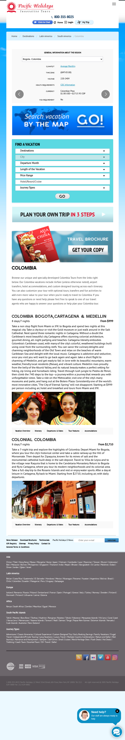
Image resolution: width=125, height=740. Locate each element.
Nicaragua (67, 579)
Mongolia (41, 562)
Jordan (16, 567)
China (8, 562)
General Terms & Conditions (17, 547)
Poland (33, 593)
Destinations (28, 36)
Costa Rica (17, 579)
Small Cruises (64, 640)
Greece (75, 593)
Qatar (22, 567)
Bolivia (103, 579)
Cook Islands (11, 623)
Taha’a (68, 618)
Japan (55, 562)
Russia (26, 593)
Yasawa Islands (37, 620)
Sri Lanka (95, 565)
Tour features (73, 431)
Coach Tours (20, 642)
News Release (12, 540)
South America (64, 36)
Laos (80, 562)
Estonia (44, 595)
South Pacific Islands (15, 613)
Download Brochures (28, 540)
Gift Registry (11, 544)
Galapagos (59, 581)
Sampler (43, 640)
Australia (23, 623)
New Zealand (34, 623)
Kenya (9, 606)
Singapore (44, 565)
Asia (8, 557)
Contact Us (45, 544)
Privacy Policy (33, 544)
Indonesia (112, 562)
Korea (49, 562)
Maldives (104, 565)
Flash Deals (96, 640)
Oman (9, 567)
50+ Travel (45, 642)
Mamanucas (24, 620)
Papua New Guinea (81, 620)
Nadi (55, 620)
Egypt (45, 606)
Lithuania (28, 595)
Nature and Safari (103, 637)
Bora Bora (25, 618)
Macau (32, 562)
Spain (59, 593)
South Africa (18, 606)
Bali (8, 565)
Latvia (36, 595)
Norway (96, 593)
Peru (43, 581)
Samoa (62, 620)
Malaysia (15, 565)
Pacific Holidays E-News (63, 540)
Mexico (59, 579)
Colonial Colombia (34, 440)
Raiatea (60, 618)
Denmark (10, 595)
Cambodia (72, 562)
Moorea (16, 618)
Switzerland (43, 593)
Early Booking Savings (83, 634)
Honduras (50, 579)
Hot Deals (107, 640)
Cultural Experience (42, 634)
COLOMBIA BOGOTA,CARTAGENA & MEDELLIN (59, 317)
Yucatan (85, 579)
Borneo (24, 565)
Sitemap (22, 544)
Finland (112, 593)
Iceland (9, 593)
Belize (9, 579)
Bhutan (74, 565)
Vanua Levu (12, 620)
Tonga (68, 620)
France (53, 593)
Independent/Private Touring (25, 637)
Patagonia (35, 581)
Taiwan (96, 562)
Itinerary (38, 431)
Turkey (88, 593)
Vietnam (63, 562)
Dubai (112, 565)
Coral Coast (113, 618)
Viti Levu (102, 618)
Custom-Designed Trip (62, 634)
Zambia (28, 606)
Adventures (11, 634)
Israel (29, 567)
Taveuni (48, 620)
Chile (8, 581)
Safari (54, 642)
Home (14, 36)
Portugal (67, 593)
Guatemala (28, 579)
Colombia (16, 581)
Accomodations (91, 431)
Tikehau (34, 618)
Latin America (45, 36)
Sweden (104, 593)
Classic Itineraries (25, 634)
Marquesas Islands (89, 618)
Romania (18, 593)
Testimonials (44, 540)
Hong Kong (23, 562)
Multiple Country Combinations (80, 637)
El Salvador (39, 579)
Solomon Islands (98, 620)
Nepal (67, 565)
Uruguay (49, 581)
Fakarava (76, 618)
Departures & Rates (55, 431)
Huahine (43, 618)
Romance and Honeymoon (26, 640)
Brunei (104, 562)
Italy (82, 593)
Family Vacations (101, 634)
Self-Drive (52, 640)
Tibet (15, 562)
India (61, 565)
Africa (9, 601)
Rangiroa (52, 618)
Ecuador (25, 581)
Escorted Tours (33, 642)
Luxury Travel (60, 637)
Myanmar (88, 562)
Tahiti (8, 618)
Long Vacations (46, 637)
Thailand (53, 565)
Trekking (10, 642)
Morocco (52, 606)
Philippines (33, 565)
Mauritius (37, 606)
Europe (9, 587)
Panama (76, 579)
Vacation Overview (22, 431)
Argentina (94, 579)
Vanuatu (110, 620)
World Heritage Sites (80, 640)
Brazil (110, 579)
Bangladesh (84, 565)
